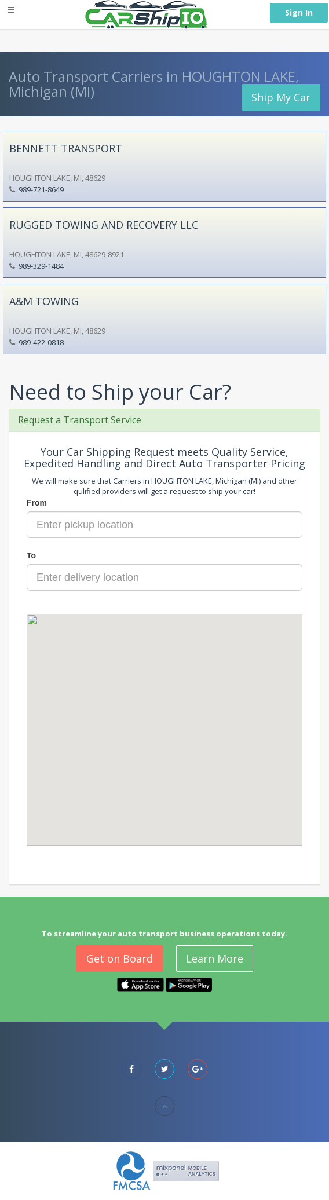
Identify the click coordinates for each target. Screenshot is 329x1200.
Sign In (299, 12)
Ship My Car (280, 97)
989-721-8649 (41, 189)
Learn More (214, 958)
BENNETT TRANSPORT (65, 148)
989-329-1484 (41, 266)
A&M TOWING (44, 301)
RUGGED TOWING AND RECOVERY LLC (103, 225)
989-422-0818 (41, 342)
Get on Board (119, 958)
